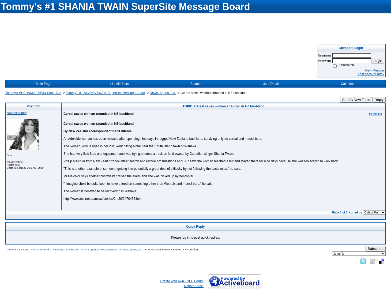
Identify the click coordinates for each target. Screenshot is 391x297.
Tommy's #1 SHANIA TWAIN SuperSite (33, 93)
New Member (374, 70)
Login (377, 61)
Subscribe (376, 249)
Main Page (43, 84)
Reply (379, 100)
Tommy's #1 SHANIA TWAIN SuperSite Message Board (105, 93)
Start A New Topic (356, 100)
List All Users (119, 84)
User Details (271, 84)
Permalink (375, 113)
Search (195, 84)
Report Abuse (194, 286)
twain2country (17, 113)
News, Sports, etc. (163, 93)
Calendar (347, 84)
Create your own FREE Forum (182, 281)
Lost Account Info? (371, 74)
